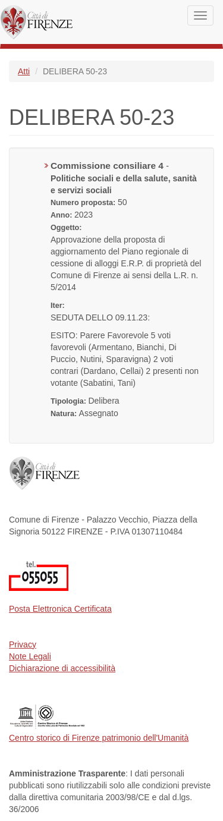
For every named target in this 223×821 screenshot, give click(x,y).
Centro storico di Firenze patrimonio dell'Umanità (99, 738)
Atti (24, 71)
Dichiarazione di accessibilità (62, 668)
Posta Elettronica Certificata (60, 609)
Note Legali (30, 656)
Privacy (22, 644)
